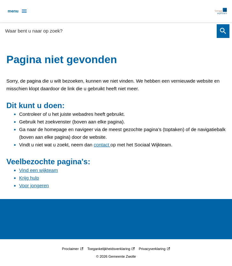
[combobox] (109, 31)
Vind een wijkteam (38, 170)
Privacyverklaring (154, 249)
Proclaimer (72, 249)
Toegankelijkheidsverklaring (111, 249)
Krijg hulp (29, 178)
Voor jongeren (34, 185)
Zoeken (222, 31)
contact (102, 144)
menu (17, 11)
